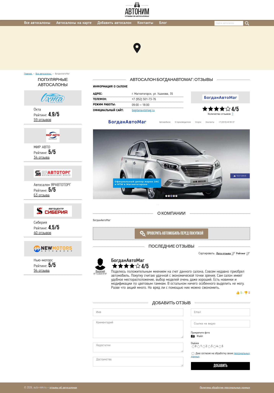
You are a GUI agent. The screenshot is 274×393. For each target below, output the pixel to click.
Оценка (195, 343)
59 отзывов (42, 120)
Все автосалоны (37, 23)
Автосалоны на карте (73, 23)
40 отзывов (42, 233)
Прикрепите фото (200, 332)
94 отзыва (42, 271)
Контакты (145, 23)
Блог (163, 23)
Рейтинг (240, 253)
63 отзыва (42, 195)
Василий (100, 271)
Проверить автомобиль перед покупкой (171, 234)
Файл (200, 336)
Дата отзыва (223, 253)
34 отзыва (42, 158)
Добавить (221, 366)
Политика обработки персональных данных (225, 387)
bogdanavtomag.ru (143, 110)
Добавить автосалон (114, 23)
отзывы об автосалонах (63, 387)
